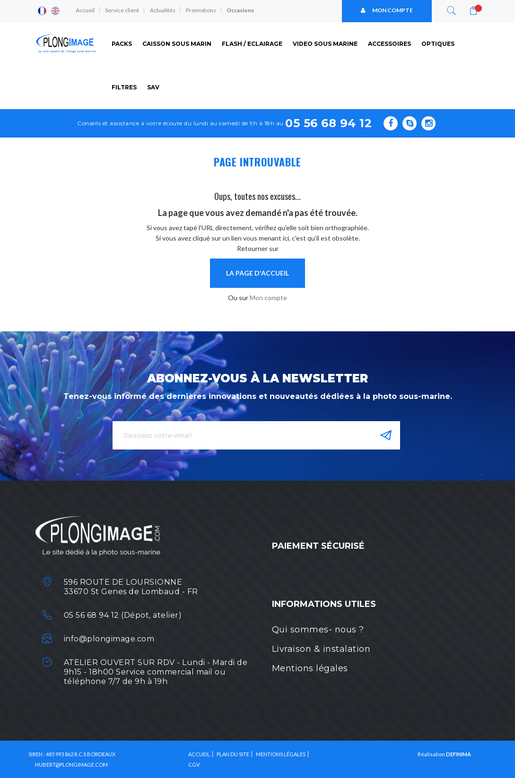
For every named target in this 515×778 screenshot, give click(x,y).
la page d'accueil (257, 273)
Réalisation (444, 754)
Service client (123, 10)
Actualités (163, 10)
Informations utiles (324, 604)
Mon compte (387, 10)
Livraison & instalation (321, 649)
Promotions (202, 10)
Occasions (242, 10)
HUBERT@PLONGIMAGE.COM (71, 764)
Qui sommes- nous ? (318, 629)
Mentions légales (310, 668)
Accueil (85, 10)
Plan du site (233, 754)
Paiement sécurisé (318, 545)
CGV (194, 764)
